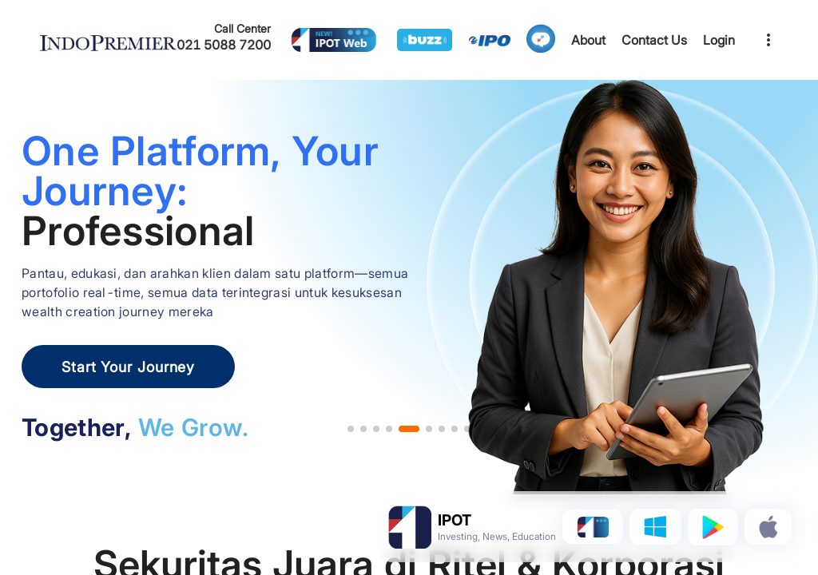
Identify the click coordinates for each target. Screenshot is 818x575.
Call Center (242, 28)
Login (719, 40)
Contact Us (654, 40)
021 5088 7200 (224, 45)
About (588, 40)
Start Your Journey (128, 367)
